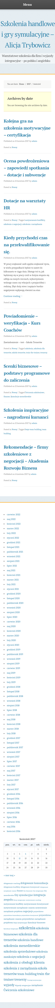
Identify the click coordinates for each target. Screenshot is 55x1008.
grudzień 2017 (13, 738)
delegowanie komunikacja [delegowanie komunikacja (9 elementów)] (34, 883)
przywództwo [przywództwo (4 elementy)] (38, 911)
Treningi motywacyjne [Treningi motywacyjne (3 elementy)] (34, 980)
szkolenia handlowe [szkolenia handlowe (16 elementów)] (30, 940)
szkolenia (29, 348)
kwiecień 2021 (13, 575)
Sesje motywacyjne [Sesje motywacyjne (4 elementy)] (20, 923)
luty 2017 (11, 784)
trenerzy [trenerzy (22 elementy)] (20, 979)
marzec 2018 (13, 729)
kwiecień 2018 (13, 724)
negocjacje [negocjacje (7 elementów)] (28, 911)
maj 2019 (11, 673)
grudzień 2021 (13, 542)
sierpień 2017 (13, 756)
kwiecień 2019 (13, 677)
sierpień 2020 (13, 612)
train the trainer (32, 352)
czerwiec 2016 (13, 822)
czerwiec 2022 (13, 514)
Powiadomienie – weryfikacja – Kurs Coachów (22, 323)
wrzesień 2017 (13, 752)
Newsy (14, 147)
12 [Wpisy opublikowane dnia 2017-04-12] (20, 858)
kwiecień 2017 (13, 775)
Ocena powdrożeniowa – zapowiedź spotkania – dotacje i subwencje (26, 168)
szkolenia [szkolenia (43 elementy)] (27, 927)
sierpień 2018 (13, 705)
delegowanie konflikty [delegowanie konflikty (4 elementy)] (12, 887)
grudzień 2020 (14, 593)
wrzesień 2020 (14, 607)
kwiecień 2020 (14, 631)
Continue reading (13, 296)
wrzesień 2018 (13, 701)
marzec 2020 (13, 635)
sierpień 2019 (13, 663)
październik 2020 (15, 603)
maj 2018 (11, 719)
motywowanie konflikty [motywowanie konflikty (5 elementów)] (13, 904)
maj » (12, 875)
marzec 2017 (13, 780)
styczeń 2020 (13, 645)
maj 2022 (11, 519)
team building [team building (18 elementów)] (27, 974)
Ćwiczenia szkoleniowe (34, 392)
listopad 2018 (13, 691)
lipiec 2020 (12, 617)
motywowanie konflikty (35, 220)
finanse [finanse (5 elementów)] (20, 891)
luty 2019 (11, 682)
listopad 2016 (13, 798)
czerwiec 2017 (13, 766)
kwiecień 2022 (14, 524)
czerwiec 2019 (13, 668)
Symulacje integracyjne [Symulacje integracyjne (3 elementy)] (11, 929)
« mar (6, 875)
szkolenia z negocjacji (13, 224)
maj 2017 (11, 770)
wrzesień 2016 (13, 808)
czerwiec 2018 (13, 715)
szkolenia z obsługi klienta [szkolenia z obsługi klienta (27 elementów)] (24, 962)
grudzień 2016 (13, 794)
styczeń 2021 (13, 589)
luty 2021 (11, 584)
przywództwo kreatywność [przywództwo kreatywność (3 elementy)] (29, 915)
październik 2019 (15, 654)
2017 (29, 84)
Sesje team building (33, 429)
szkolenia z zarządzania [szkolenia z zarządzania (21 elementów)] (20, 968)
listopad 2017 (13, 742)
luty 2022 (11, 533)
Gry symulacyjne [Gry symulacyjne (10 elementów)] (24, 895)
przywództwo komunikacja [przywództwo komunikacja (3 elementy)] (12, 915)
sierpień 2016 (13, 812)
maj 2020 (11, 626)
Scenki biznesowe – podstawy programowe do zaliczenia (27, 373)
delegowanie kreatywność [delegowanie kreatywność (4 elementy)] (30, 887)
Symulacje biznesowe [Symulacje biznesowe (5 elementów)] (36, 922)
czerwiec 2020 (13, 621)
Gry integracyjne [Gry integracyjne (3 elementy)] (38, 891)
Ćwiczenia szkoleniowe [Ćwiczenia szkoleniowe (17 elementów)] (19, 990)
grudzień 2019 (13, 649)
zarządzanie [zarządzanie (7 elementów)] (37, 985)
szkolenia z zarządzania (32, 224)
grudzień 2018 (13, 687)
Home (21, 84)
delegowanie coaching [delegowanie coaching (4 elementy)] (12, 883)
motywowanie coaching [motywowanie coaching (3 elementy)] (33, 900)
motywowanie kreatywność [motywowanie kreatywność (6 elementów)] (36, 904)
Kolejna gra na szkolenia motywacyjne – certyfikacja (27, 128)
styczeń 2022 (13, 538)
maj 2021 (11, 570)
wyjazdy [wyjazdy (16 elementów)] (9, 985)
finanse (7, 396)
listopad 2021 (13, 547)
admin (34, 141)
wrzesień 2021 (13, 556)
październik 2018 (15, 696)
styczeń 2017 (13, 789)
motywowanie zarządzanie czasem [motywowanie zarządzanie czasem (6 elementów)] (19, 907)
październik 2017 (15, 747)
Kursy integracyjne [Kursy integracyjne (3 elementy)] (19, 900)
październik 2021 (15, 552)
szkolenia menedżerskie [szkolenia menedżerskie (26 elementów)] (22, 946)
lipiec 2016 (12, 817)
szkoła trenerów (18, 352)
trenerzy (43, 352)
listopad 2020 (13, 598)
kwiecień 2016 (13, 831)
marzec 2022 (13, 528)
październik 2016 (15, 803)
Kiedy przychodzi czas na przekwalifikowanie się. (26, 245)
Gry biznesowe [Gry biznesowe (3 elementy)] (28, 891)
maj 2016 (11, 826)
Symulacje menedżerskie (21, 396)
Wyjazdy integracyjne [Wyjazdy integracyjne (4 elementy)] (23, 985)
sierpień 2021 (13, 561)
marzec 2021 (13, 579)
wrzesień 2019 (13, 659)
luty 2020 (11, 640)
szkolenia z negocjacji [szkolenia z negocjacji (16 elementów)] (31, 957)
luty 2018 (11, 733)
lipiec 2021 (12, 565)
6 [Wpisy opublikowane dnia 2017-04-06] (25, 854)
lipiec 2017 (12, 761)
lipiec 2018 (12, 710)
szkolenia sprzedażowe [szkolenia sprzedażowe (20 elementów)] (20, 951)
